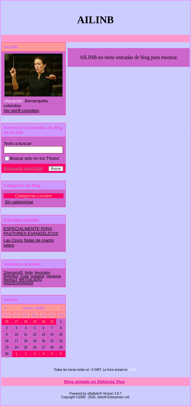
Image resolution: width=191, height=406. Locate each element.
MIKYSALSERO (30, 279)
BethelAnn (11, 276)
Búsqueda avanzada (23, 168)
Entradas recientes (21, 219)
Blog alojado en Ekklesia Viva (94, 381)
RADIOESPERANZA (18, 283)
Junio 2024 (34, 308)
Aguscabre (42, 272)
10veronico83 (13, 272)
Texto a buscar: (18, 143)
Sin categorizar (19, 201)
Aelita (29, 272)
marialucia (53, 276)
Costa (24, 276)
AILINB (11, 47)
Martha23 (10, 279)
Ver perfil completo (21, 110)
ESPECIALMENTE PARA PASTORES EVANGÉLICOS (31, 231)
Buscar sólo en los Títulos (32, 158)
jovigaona (37, 276)
